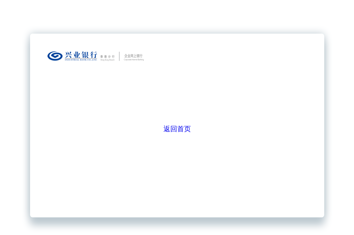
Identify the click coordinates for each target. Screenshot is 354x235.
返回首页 (177, 129)
